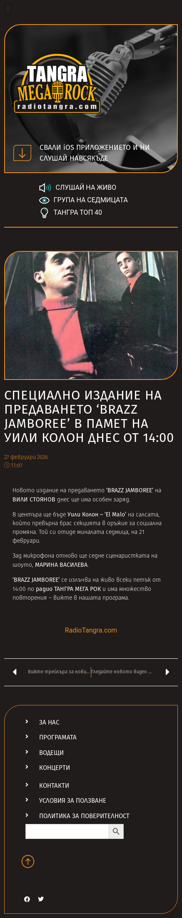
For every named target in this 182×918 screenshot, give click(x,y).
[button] (8, 9)
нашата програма (103, 598)
